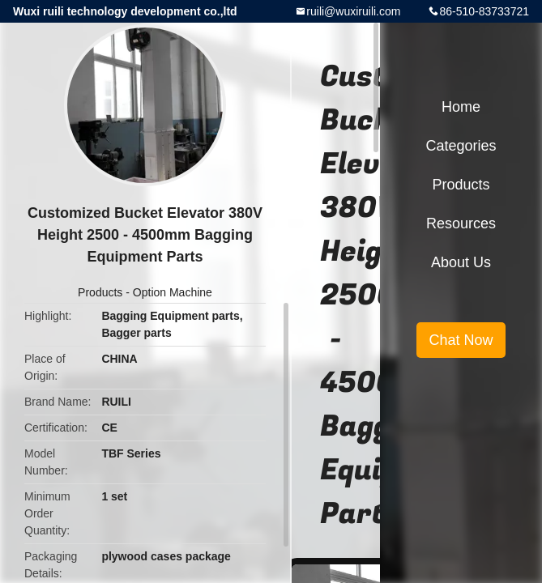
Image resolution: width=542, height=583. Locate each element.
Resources (461, 223)
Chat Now (461, 340)
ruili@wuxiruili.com (353, 11)
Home (461, 107)
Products (100, 292)
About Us (461, 262)
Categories (460, 146)
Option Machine (172, 292)
